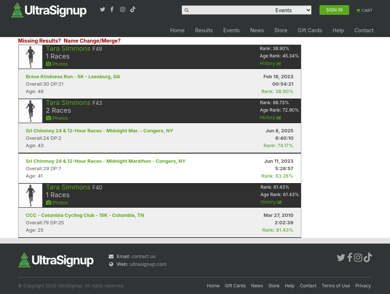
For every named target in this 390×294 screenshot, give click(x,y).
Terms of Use (336, 285)
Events (231, 30)
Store (280, 30)
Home (177, 30)
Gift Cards (310, 30)
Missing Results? (39, 40)
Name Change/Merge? (92, 40)
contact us (143, 256)
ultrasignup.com (148, 264)
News (257, 30)
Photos (57, 64)
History (270, 63)
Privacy (363, 285)
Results (204, 30)
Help (338, 30)
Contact (364, 30)
